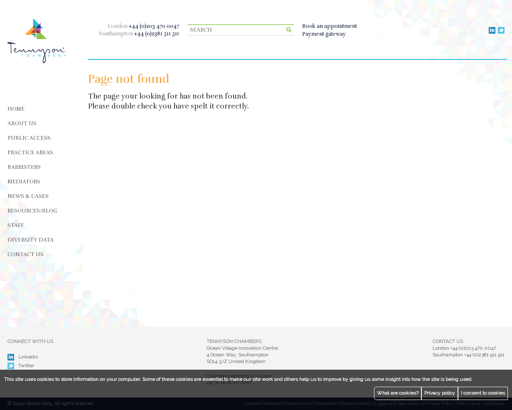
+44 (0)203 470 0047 (154, 26)
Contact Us (25, 254)
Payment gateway (324, 34)
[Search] (240, 30)
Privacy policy (439, 393)
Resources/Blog (32, 210)
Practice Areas (30, 152)
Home (16, 109)
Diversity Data (30, 240)
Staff (15, 225)
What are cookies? (397, 393)
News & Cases (28, 196)
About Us (22, 123)
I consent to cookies (483, 393)
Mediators (23, 181)
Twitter (20, 366)
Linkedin (22, 357)
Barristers (24, 167)
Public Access (29, 138)
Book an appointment (329, 26)
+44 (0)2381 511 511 (156, 33)
